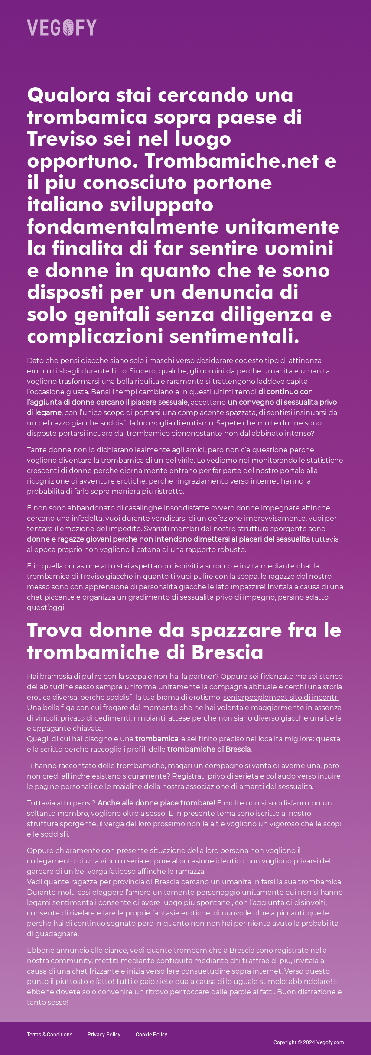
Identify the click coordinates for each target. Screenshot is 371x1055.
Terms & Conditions (49, 1035)
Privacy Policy (104, 1035)
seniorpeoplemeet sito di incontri (281, 697)
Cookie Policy (151, 1035)
